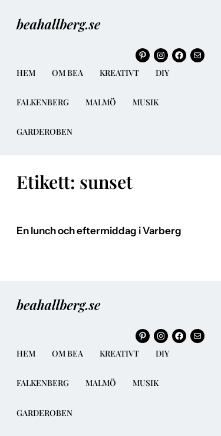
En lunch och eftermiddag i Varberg (99, 231)
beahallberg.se (58, 24)
